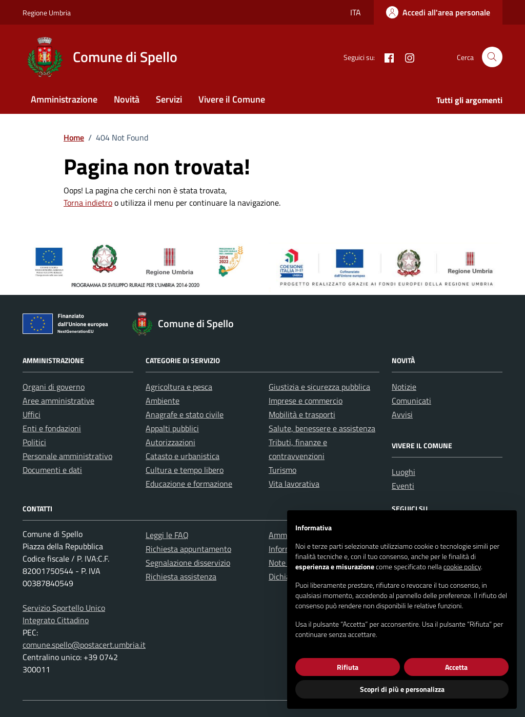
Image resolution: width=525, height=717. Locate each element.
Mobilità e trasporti (302, 414)
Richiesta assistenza (181, 576)
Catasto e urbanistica (182, 456)
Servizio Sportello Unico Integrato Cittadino (64, 614)
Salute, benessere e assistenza (322, 428)
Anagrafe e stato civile (185, 414)
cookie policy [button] (462, 566)
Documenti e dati (52, 470)
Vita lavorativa (294, 483)
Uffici (32, 414)
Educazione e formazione (189, 483)
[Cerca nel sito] (492, 57)
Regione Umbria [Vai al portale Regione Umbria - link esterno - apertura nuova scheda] (47, 12)
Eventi (403, 486)
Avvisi (402, 414)
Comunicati (411, 400)
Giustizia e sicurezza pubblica (319, 387)
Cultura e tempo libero (185, 470)
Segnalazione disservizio (188, 562)
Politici (34, 442)
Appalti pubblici (172, 428)
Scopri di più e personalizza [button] (402, 689)
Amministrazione (64, 99)
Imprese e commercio (305, 400)
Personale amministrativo (67, 456)
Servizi (169, 99)
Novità (126, 99)
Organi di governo (54, 387)
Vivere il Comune (231, 99)
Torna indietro (88, 202)
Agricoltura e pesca (179, 387)
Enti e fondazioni (52, 428)
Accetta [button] (456, 667)
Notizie (404, 387)
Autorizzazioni (170, 442)
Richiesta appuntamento (188, 549)
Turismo (282, 470)
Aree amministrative (58, 400)
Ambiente (162, 400)
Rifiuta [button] (347, 667)
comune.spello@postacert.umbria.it (84, 645)
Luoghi (403, 472)
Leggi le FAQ (167, 535)
